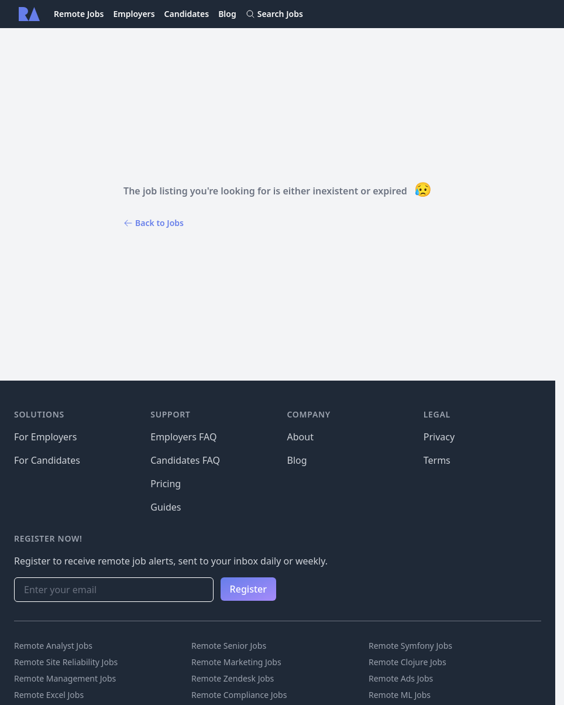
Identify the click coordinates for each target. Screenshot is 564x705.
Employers (133, 13)
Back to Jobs (153, 222)
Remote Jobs (79, 13)
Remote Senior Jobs (228, 645)
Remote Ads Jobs (401, 678)
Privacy (439, 436)
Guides (165, 507)
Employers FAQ (183, 436)
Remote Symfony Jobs (410, 645)
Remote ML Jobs (400, 694)
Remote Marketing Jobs (236, 662)
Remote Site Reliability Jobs (66, 662)
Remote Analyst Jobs (53, 645)
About (300, 436)
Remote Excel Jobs (49, 694)
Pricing (165, 483)
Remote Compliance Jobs (239, 694)
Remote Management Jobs (65, 678)
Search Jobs (274, 13)
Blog (227, 13)
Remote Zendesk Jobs (232, 678)
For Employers (45, 436)
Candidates (186, 13)
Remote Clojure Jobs (407, 662)
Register (248, 589)
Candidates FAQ (185, 460)
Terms (437, 460)
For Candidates (47, 460)
